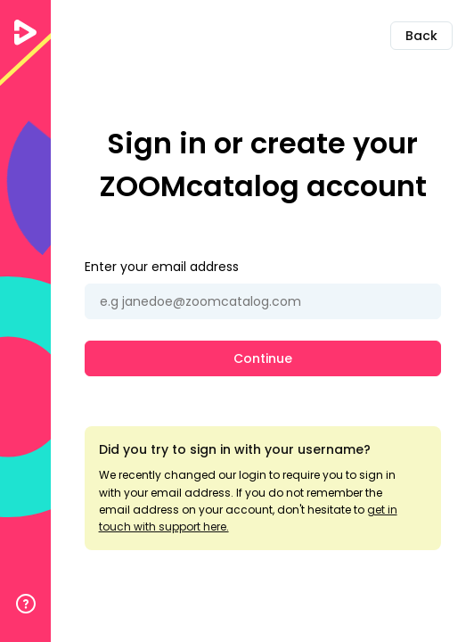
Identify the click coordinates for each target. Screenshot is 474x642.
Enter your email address (162, 267)
